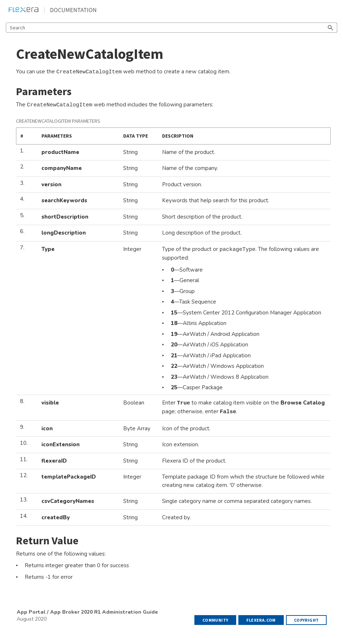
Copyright (306, 620)
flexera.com (260, 620)
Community (215, 620)
